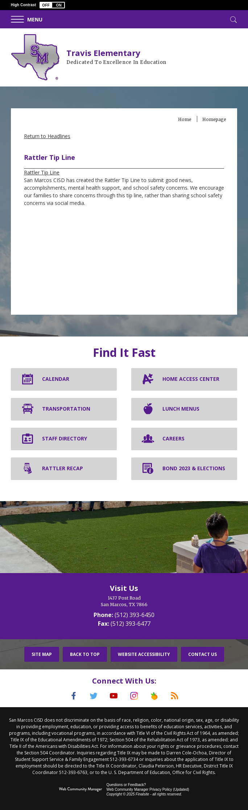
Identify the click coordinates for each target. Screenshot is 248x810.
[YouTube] (113, 696)
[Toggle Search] (233, 19)
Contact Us (202, 654)
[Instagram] (134, 696)
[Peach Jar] (155, 696)
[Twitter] (92, 696)
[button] (52, 5)
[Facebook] (71, 696)
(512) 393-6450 (134, 615)
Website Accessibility (144, 654)
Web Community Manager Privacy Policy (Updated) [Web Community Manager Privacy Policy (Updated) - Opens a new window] (147, 789)
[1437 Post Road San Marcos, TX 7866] (124, 601)
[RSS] (176, 696)
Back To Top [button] (85, 654)
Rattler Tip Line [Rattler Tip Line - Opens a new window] (41, 172)
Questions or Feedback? (126, 784)
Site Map (42, 654)
